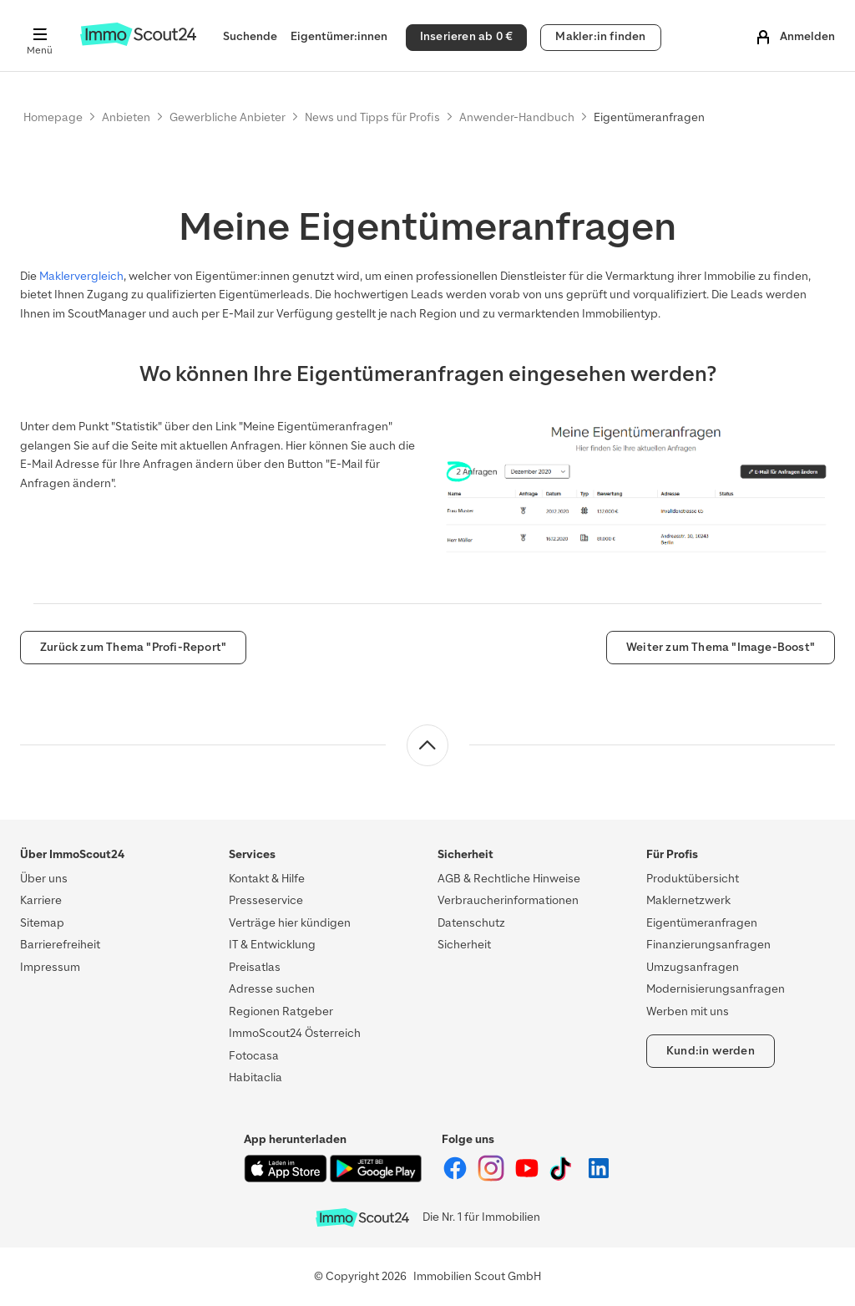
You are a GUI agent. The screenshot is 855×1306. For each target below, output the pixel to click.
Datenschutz (471, 923)
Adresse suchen (272, 989)
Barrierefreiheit (60, 945)
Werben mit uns (687, 1011)
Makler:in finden (600, 36)
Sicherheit (464, 945)
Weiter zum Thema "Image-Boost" (720, 647)
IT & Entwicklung (272, 945)
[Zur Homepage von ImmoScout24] (138, 42)
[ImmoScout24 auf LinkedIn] (598, 1178)
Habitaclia (255, 1077)
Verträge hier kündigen (290, 923)
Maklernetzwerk (688, 900)
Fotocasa (254, 1056)
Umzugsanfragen (692, 967)
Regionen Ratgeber (281, 1011)
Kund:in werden (710, 1051)
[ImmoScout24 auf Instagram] (492, 1178)
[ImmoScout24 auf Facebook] (456, 1178)
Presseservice (266, 900)
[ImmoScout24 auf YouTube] (528, 1178)
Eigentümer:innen (339, 36)
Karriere (41, 900)
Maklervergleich (81, 276)
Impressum (50, 967)
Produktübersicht (692, 879)
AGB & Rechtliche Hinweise (509, 879)
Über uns (44, 879)
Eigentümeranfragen (701, 923)
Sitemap (42, 923)
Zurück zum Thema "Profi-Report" (133, 647)
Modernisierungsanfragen (715, 989)
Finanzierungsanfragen (708, 945)
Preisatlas (255, 967)
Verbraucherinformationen (508, 900)
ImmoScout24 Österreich (295, 1033)
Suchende (250, 36)
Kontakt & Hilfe (267, 879)
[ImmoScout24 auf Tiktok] (564, 1178)
